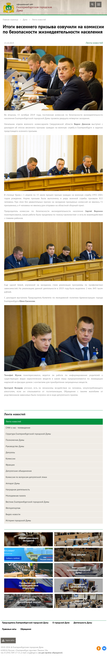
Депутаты (10, 452)
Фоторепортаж (13, 508)
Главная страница (10, 19)
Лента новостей (39, 19)
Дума (25, 19)
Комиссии (10, 458)
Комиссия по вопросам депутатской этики (26, 477)
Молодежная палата (16, 495)
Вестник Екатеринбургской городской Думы (27, 501)
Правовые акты (9, 629)
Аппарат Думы (13, 483)
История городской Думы (18, 520)
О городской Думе (61, 622)
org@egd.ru (32, 652)
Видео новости (13, 514)
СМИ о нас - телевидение (18, 427)
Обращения (25, 629)
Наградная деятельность (18, 489)
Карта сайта (8, 640)
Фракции (10, 464)
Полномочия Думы (15, 440)
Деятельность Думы (83, 622)
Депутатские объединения (19, 470)
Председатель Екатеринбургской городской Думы (25, 622)
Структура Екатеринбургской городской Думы (28, 433)
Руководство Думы (15, 446)
